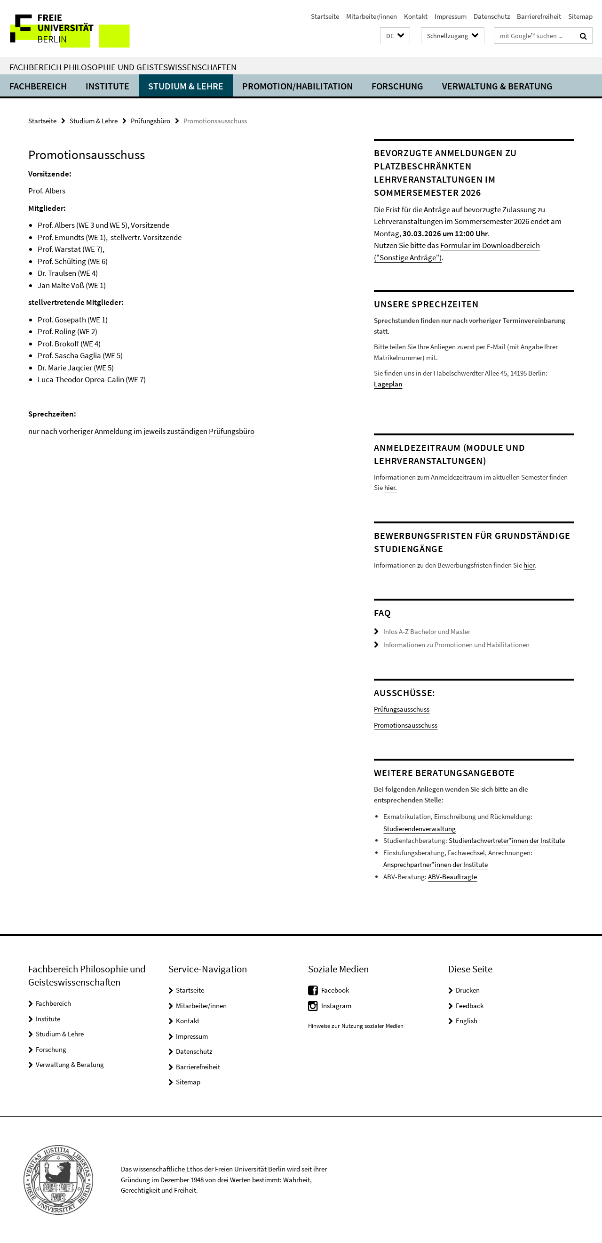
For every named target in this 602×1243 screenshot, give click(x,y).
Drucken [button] (468, 990)
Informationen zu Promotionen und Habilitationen (456, 644)
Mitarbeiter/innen (371, 16)
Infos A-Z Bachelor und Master (426, 631)
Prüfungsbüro (150, 120)
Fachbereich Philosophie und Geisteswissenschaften (123, 66)
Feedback (469, 1005)
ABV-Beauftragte (452, 876)
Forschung (397, 86)
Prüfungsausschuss (401, 709)
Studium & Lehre (185, 86)
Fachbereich (38, 86)
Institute (107, 86)
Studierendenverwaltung (419, 828)
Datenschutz (492, 16)
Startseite (325, 16)
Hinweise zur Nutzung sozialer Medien (356, 1026)
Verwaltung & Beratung (497, 86)
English (466, 1020)
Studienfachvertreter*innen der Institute (507, 840)
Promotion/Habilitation (297, 86)
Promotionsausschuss (405, 725)
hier (528, 565)
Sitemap (580, 16)
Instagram (336, 1005)
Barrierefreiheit (539, 16)
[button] (395, 36)
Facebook (335, 990)
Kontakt (416, 16)
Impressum (451, 16)
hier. (390, 487)
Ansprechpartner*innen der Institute (435, 864)
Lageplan (388, 383)
